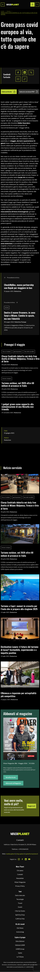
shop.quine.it (20, 854)
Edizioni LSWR (20, 945)
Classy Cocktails (6, 351)
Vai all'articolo (11, 777)
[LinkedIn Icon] (26, 859)
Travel (8, 11)
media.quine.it (10, 854)
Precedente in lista (11, 278)
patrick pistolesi (18, 351)
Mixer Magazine (20, 882)
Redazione (17, 291)
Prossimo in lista (11, 302)
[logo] (12, 4)
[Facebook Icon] (22, 859)
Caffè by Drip (20, 919)
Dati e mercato (20, 895)
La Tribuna (20, 957)
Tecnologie (20, 899)
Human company (6, 378)
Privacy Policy (20, 886)
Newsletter (20, 878)
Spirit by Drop (20, 915)
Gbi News (20, 928)
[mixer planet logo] (20, 833)
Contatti (20, 874)
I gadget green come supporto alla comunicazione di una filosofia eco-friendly (18, 406)
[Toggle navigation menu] (3, 4)
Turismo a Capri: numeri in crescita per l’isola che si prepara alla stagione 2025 (19, 607)
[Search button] (37, 4)
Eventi (20, 907)
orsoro (6, 307)
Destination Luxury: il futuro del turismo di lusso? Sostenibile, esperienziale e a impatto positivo (19, 650)
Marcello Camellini (29, 351)
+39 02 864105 (23, 849)
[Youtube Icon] (29, 859)
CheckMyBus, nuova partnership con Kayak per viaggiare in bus (19, 286)
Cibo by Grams (20, 911)
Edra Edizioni (20, 941)
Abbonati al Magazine (13, 783)
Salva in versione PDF (28, 92)
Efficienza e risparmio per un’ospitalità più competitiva (18, 694)
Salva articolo (9, 92)
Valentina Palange (20, 322)
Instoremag (20, 932)
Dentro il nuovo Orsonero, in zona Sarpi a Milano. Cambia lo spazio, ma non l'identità (19, 315)
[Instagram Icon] (19, 859)
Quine (20, 953)
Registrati (31, 806)
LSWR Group (20, 949)
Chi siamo (20, 870)
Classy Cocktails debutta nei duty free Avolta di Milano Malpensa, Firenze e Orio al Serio (21, 358)
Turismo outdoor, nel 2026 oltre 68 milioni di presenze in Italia (18, 384)
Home (2, 11)
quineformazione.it (32, 854)
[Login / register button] (32, 4)
